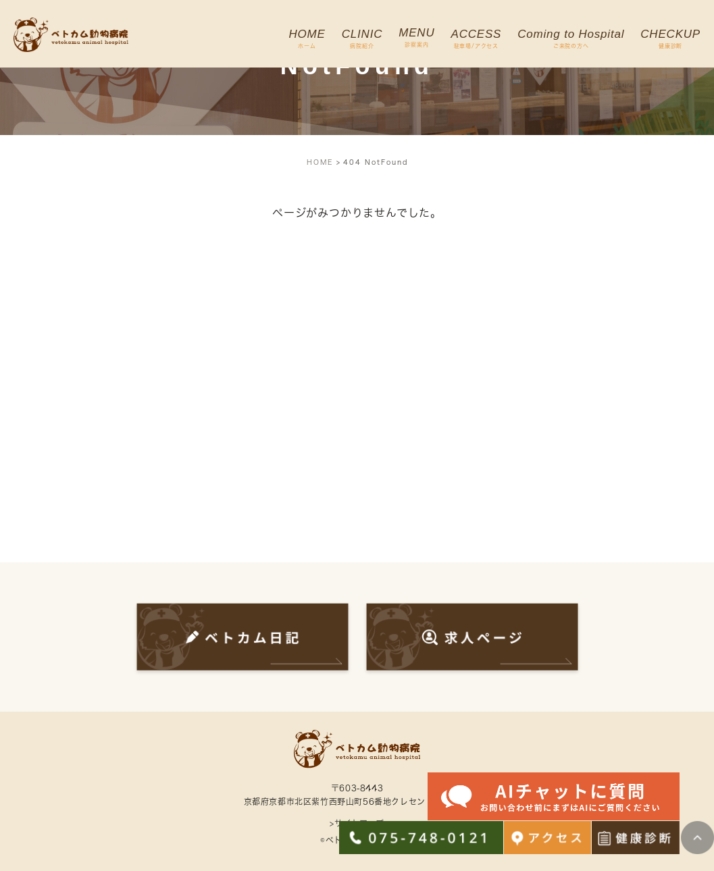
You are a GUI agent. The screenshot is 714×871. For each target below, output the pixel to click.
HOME (320, 162)
